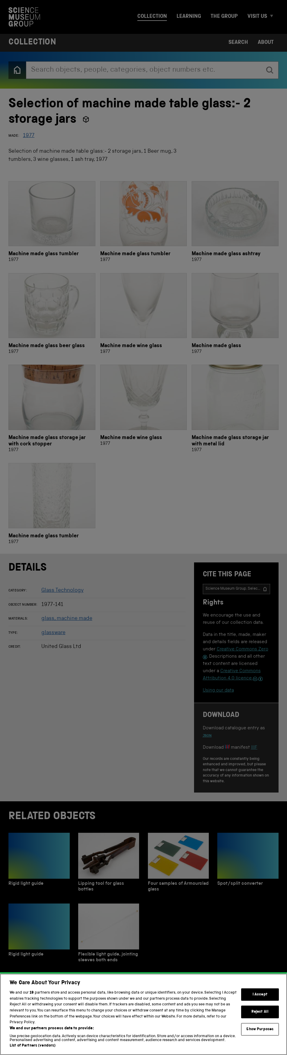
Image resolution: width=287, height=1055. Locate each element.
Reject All (260, 1019)
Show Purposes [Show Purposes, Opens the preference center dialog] (259, 1037)
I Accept (260, 1002)
